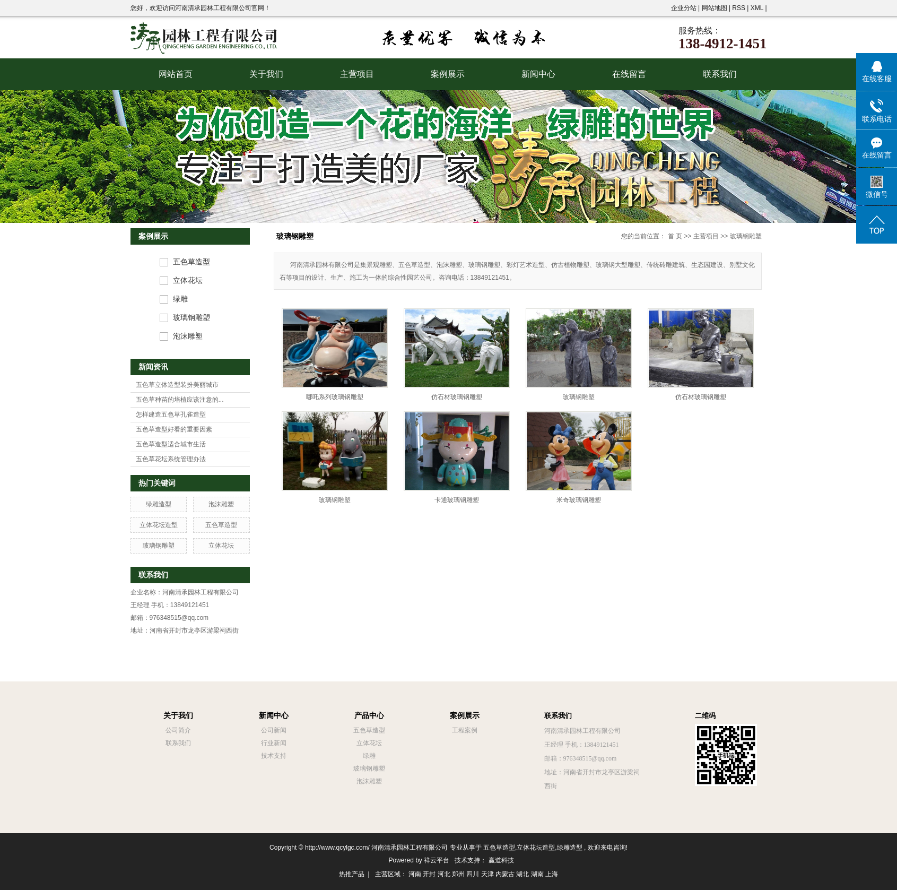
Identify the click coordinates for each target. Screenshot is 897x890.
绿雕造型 (158, 504)
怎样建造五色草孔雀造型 (171, 414)
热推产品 (351, 874)
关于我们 (266, 74)
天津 (487, 874)
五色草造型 (191, 262)
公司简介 (178, 730)
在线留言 (629, 74)
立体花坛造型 (159, 525)
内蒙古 (505, 874)
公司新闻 (273, 730)
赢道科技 (501, 860)
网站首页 (176, 74)
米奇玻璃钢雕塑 (578, 500)
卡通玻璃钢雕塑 (456, 500)
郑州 (458, 874)
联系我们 (720, 74)
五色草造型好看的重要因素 (174, 429)
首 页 (675, 236)
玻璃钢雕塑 (191, 318)
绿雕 (180, 299)
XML (757, 8)
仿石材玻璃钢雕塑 (456, 397)
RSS (738, 8)
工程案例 (464, 730)
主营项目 (357, 74)
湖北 (522, 874)
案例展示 (448, 74)
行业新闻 (273, 743)
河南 (414, 874)
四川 (472, 874)
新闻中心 (538, 74)
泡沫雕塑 (188, 336)
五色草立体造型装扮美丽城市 (177, 384)
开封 (429, 874)
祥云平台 (436, 860)
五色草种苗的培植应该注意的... (180, 399)
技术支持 (273, 755)
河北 (444, 874)
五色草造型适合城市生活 (171, 444)
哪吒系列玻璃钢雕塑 (334, 397)
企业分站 (683, 8)
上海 (551, 874)
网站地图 (715, 8)
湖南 (537, 874)
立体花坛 (188, 280)
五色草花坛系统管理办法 (171, 459)
